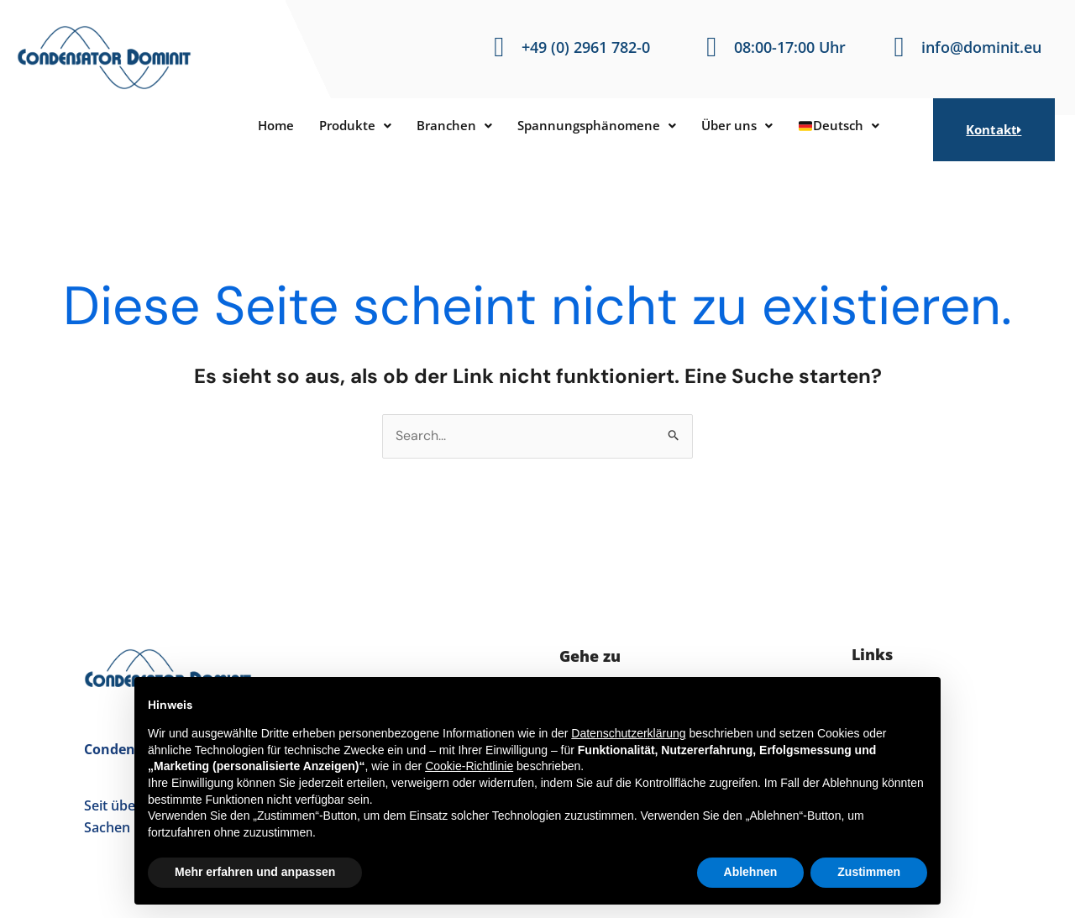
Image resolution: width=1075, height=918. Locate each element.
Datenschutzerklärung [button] (628, 733)
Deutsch (856, 126)
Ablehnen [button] (751, 872)
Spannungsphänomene (598, 126)
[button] (341, 126)
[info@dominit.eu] (899, 47)
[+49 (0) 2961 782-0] (499, 47)
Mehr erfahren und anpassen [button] (255, 872)
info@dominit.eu (981, 47)
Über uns (749, 126)
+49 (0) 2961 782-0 (586, 47)
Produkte (341, 126)
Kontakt (993, 129)
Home (257, 126)
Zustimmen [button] (868, 872)
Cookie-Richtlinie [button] (469, 766)
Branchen (446, 126)
